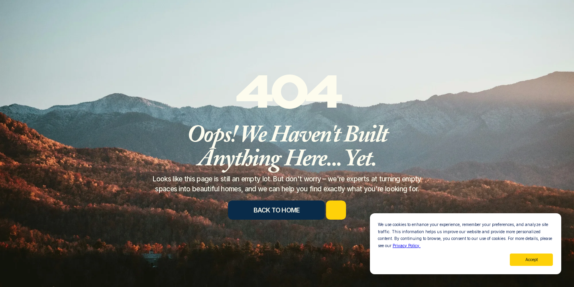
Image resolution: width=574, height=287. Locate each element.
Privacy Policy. (407, 245)
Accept (531, 259)
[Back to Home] (276, 210)
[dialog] (465, 243)
